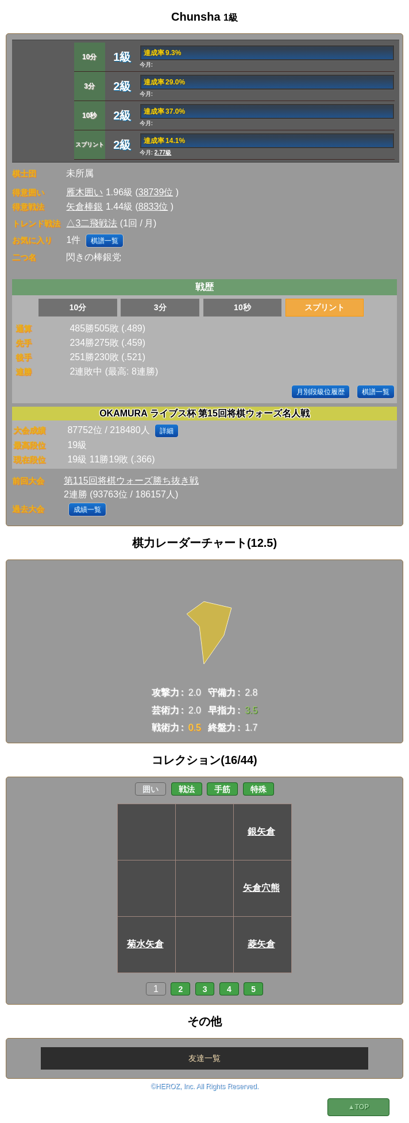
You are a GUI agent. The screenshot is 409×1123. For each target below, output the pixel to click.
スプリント (324, 307)
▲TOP (358, 1107)
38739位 (155, 192)
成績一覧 (87, 509)
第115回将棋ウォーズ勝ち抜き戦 (131, 480)
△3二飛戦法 (91, 223)
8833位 (153, 206)
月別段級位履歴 (320, 392)
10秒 (242, 307)
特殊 (258, 789)
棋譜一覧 (104, 241)
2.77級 (163, 152)
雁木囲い (84, 192)
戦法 (187, 789)
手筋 (222, 789)
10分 (78, 307)
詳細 (166, 431)
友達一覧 (204, 1058)
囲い (150, 789)
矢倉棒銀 (84, 206)
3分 (160, 307)
